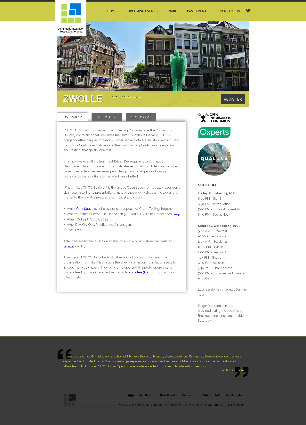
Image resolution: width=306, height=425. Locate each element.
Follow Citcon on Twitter (130, 395)
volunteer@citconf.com (146, 272)
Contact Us (230, 11)
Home (111, 11)
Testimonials (234, 395)
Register (233, 99)
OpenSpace (84, 209)
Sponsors (140, 117)
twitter (248, 11)
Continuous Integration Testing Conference (70, 18)
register (69, 246)
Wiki (172, 11)
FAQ (217, 395)
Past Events (197, 11)
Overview (72, 117)
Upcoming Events (143, 11)
